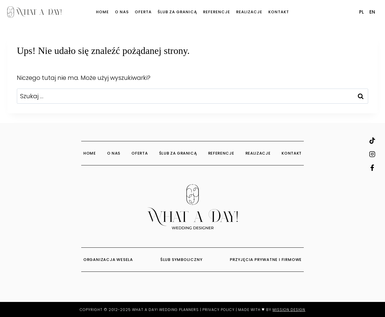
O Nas (122, 12)
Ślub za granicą (177, 12)
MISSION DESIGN (289, 309)
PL (361, 12)
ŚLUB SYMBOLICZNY (182, 259)
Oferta (143, 12)
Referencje (216, 12)
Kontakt (278, 12)
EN (372, 12)
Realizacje (249, 12)
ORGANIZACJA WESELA (108, 259)
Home (102, 12)
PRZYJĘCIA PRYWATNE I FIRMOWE (266, 259)
